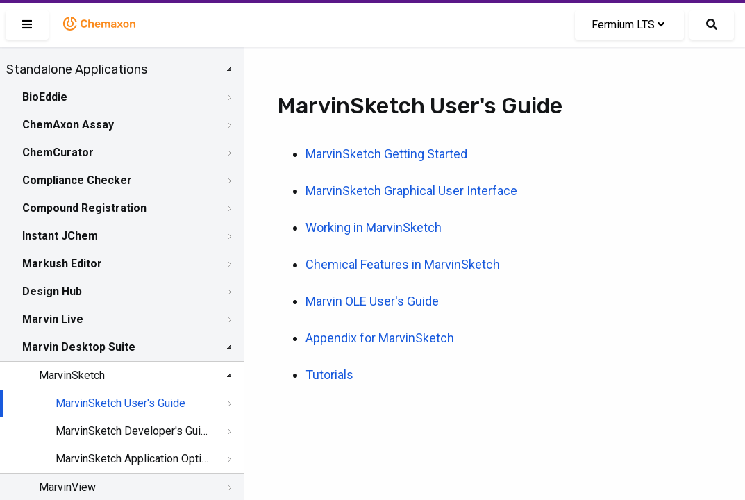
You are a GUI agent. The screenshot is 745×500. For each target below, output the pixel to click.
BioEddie (44, 96)
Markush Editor (62, 263)
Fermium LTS (628, 24)
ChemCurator (58, 152)
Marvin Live (52, 319)
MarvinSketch (72, 375)
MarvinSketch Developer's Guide (133, 431)
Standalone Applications (76, 69)
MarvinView (67, 487)
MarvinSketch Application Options (133, 458)
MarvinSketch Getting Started (386, 154)
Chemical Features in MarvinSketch (402, 264)
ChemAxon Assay (68, 124)
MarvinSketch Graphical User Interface (411, 190)
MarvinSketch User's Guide (120, 403)
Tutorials (329, 374)
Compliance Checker (77, 180)
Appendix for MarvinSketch (379, 338)
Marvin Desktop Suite (78, 346)
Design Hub (52, 291)
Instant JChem (60, 235)
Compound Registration (84, 208)
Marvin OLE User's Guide (372, 301)
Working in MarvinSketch (373, 227)
